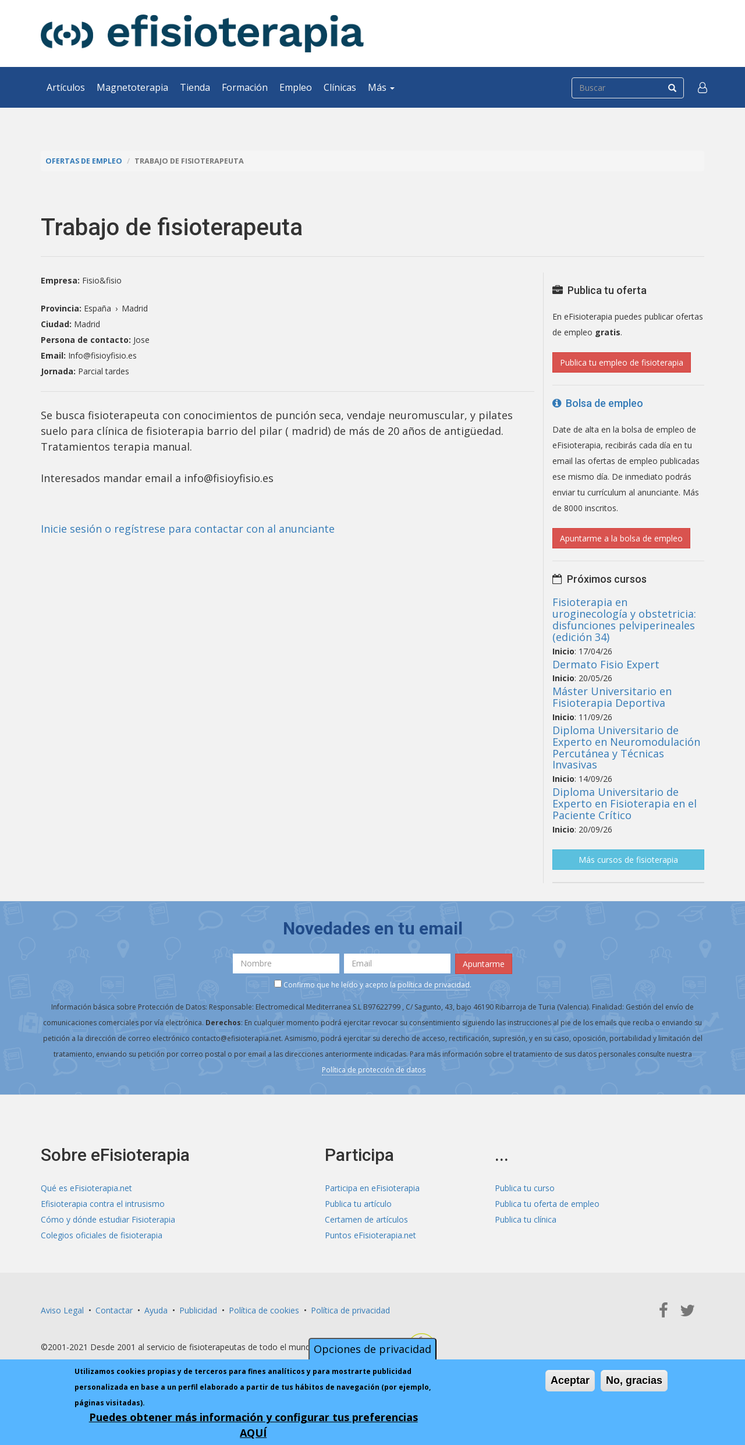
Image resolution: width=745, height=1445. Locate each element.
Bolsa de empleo (597, 403)
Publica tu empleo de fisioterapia (621, 362)
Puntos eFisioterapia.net (370, 1235)
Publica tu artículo (358, 1203)
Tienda (195, 87)
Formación (245, 87)
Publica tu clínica (525, 1219)
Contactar (114, 1310)
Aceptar (570, 1380)
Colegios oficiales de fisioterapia (101, 1235)
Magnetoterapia (132, 87)
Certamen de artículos (366, 1219)
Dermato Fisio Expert (605, 664)
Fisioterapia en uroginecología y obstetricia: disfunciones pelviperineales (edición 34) (624, 619)
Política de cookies (264, 1310)
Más (381, 87)
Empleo (295, 87)
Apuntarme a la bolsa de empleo (621, 538)
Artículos (66, 87)
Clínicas (340, 87)
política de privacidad (434, 985)
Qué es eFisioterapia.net (86, 1187)
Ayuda (156, 1310)
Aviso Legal (62, 1310)
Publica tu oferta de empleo (547, 1203)
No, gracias (634, 1380)
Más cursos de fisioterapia (628, 859)
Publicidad (198, 1310)
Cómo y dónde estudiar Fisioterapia (108, 1219)
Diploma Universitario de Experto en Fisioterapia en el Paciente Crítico (624, 803)
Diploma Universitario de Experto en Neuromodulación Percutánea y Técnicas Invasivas (626, 747)
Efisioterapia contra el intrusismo (103, 1203)
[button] (702, 87)
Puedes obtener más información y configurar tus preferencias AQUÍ (253, 1425)
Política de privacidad (350, 1310)
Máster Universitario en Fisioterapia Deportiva (612, 697)
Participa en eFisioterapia (372, 1187)
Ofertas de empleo (83, 161)
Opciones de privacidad (372, 1349)
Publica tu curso (525, 1187)
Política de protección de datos (373, 1070)
